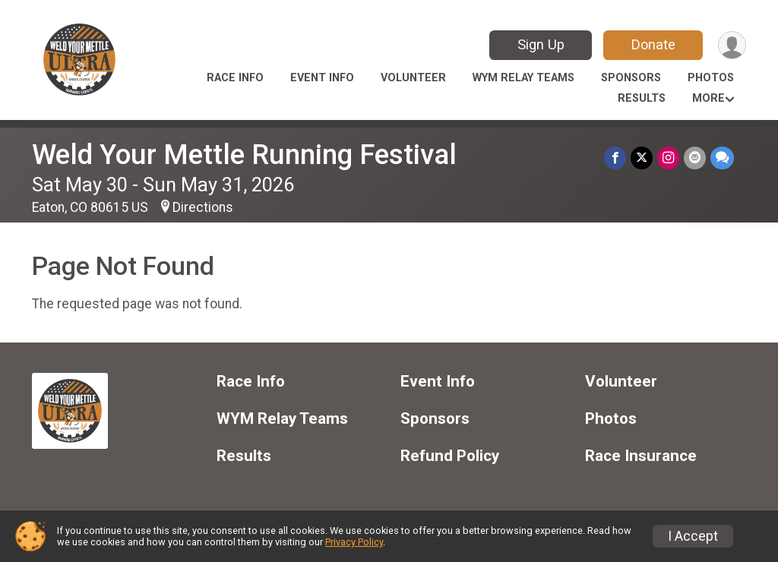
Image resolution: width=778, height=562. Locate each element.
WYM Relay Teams (523, 77)
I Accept (693, 536)
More (708, 98)
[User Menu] (732, 45)
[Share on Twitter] (642, 158)
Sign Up (541, 44)
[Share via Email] (695, 158)
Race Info (235, 77)
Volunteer (413, 77)
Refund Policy (449, 456)
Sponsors (631, 77)
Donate (653, 44)
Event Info (322, 77)
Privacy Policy (354, 542)
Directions (202, 207)
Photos (711, 77)
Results (642, 98)
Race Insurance (641, 456)
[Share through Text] (722, 158)
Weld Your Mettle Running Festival (244, 154)
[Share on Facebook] (615, 158)
